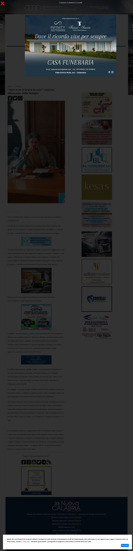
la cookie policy (25, 541)
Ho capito (125, 545)
